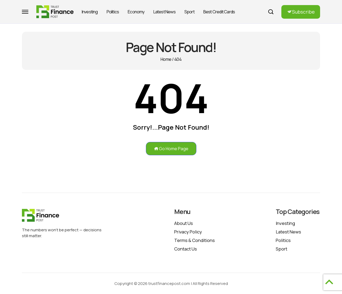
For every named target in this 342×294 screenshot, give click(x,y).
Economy (136, 12)
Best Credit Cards (219, 12)
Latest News (164, 12)
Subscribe (303, 12)
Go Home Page (171, 149)
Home (166, 59)
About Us (183, 223)
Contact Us (185, 249)
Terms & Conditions (194, 240)
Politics (113, 12)
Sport (189, 12)
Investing (90, 12)
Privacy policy (188, 232)
